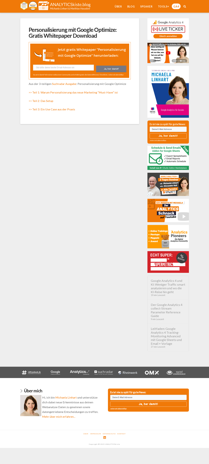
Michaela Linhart (66, 397)
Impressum (95, 434)
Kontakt (121, 434)
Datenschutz (109, 434)
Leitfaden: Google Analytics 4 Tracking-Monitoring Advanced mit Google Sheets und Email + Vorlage (168, 337)
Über (85, 434)
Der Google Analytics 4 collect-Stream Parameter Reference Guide (168, 311)
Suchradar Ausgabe (64, 81)
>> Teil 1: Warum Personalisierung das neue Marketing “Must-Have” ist (73, 90)
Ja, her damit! (111, 67)
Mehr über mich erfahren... (58, 416)
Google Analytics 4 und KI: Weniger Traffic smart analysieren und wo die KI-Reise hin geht (168, 287)
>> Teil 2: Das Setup (41, 98)
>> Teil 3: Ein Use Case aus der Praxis (52, 107)
